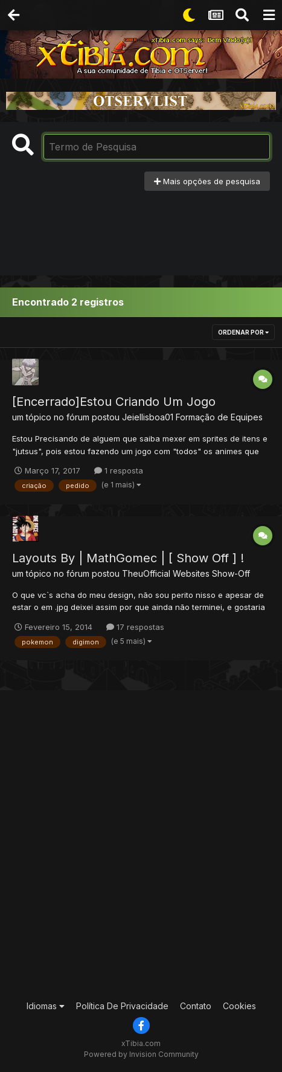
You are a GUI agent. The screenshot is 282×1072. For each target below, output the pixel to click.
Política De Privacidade (122, 1006)
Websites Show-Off (211, 573)
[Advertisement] (141, 227)
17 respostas (135, 627)
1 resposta (118, 470)
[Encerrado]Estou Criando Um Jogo (114, 401)
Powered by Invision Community (141, 1054)
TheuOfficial (146, 573)
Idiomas (46, 1006)
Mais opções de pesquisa (207, 181)
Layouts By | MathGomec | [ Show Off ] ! (128, 558)
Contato (195, 1006)
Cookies (239, 1006)
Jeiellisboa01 (147, 417)
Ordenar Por (243, 332)
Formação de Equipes (219, 417)
